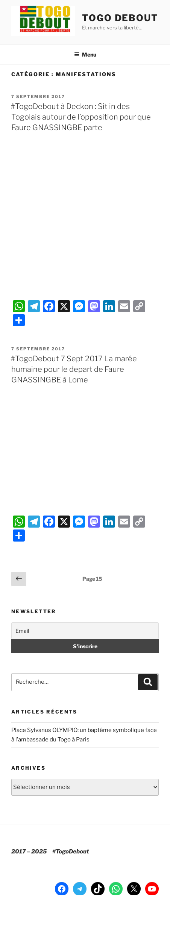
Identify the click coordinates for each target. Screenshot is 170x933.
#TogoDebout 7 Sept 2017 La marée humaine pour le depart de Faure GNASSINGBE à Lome (74, 369)
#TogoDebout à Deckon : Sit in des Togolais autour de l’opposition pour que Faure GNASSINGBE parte (81, 117)
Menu (85, 54)
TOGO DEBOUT (120, 17)
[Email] (85, 630)
